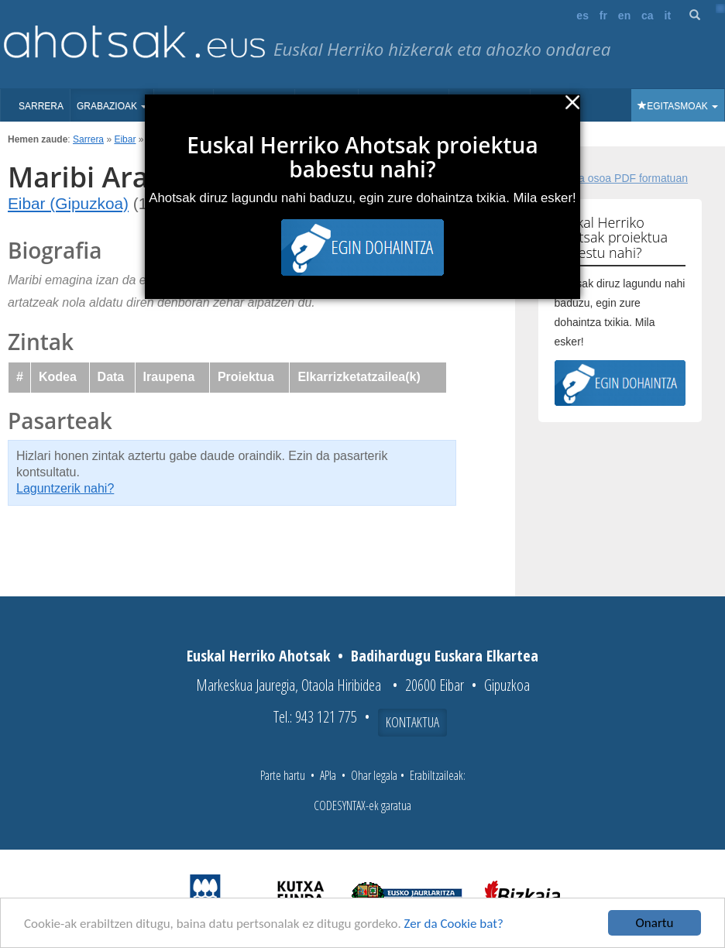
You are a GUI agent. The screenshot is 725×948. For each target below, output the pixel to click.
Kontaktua (412, 722)
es (582, 15)
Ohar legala (374, 775)
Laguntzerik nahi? (65, 488)
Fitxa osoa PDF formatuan (625, 178)
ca (647, 15)
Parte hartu (282, 775)
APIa (328, 775)
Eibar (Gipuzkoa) (68, 203)
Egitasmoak (677, 106)
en (624, 15)
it (668, 15)
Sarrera (41, 106)
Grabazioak (112, 106)
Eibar (125, 139)
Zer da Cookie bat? (453, 924)
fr (603, 15)
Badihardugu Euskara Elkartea (444, 655)
